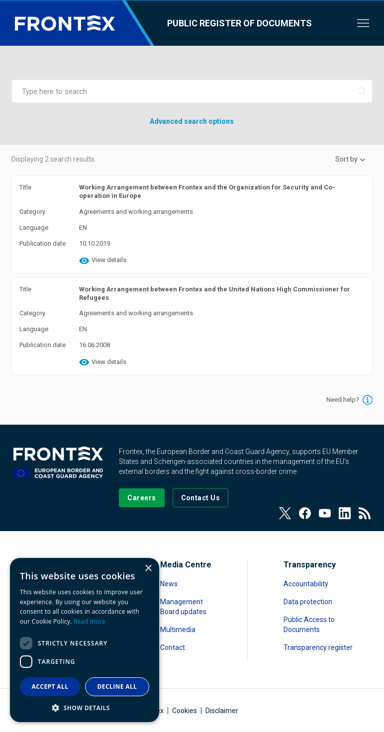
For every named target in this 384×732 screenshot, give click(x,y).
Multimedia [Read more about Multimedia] (177, 630)
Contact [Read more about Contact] (172, 647)
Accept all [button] (50, 686)
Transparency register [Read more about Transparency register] (318, 647)
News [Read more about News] (169, 584)
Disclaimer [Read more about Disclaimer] (221, 710)
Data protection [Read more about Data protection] (308, 602)
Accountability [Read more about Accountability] (306, 584)
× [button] (148, 568)
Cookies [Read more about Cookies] (184, 710)
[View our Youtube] (325, 513)
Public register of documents (239, 23)
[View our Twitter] (285, 513)
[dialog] (84, 640)
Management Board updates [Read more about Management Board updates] (183, 607)
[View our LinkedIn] (345, 513)
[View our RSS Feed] (365, 513)
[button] (84, 707)
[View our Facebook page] (305, 513)
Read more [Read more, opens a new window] (89, 621)
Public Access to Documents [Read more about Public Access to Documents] (309, 625)
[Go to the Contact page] (201, 497)
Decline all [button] (117, 686)
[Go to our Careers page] (141, 497)
